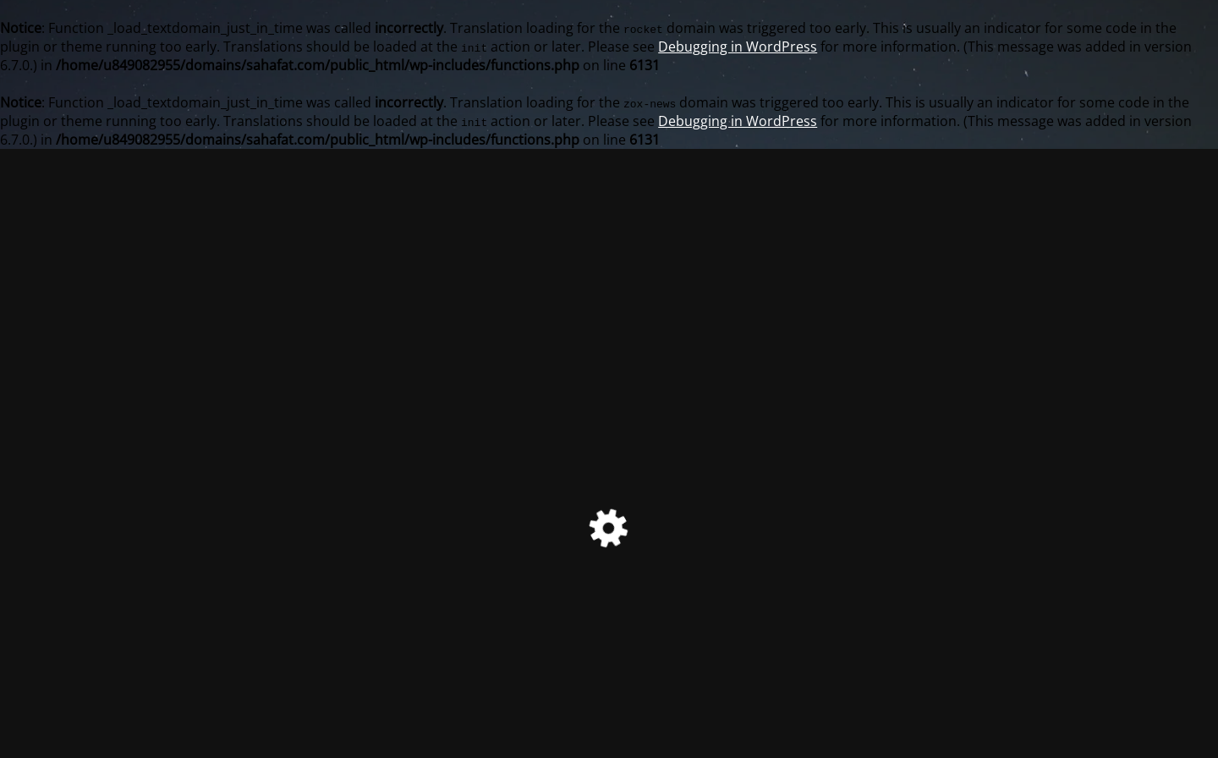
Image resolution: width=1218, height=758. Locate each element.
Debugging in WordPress (737, 46)
